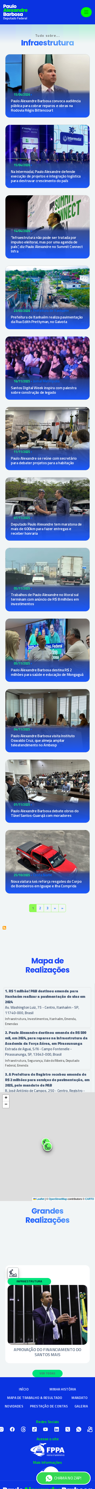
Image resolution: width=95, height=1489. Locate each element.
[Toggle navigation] (86, 12)
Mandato (80, 1397)
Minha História (63, 1389)
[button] (47, 1146)
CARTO (89, 1199)
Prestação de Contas (49, 1406)
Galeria (81, 1406)
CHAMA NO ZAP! (63, 1478)
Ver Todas (47, 1373)
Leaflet (38, 1199)
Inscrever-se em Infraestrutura (4, 928)
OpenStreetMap (58, 1199)
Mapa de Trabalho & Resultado (34, 1397)
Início (24, 1389)
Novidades (14, 1406)
